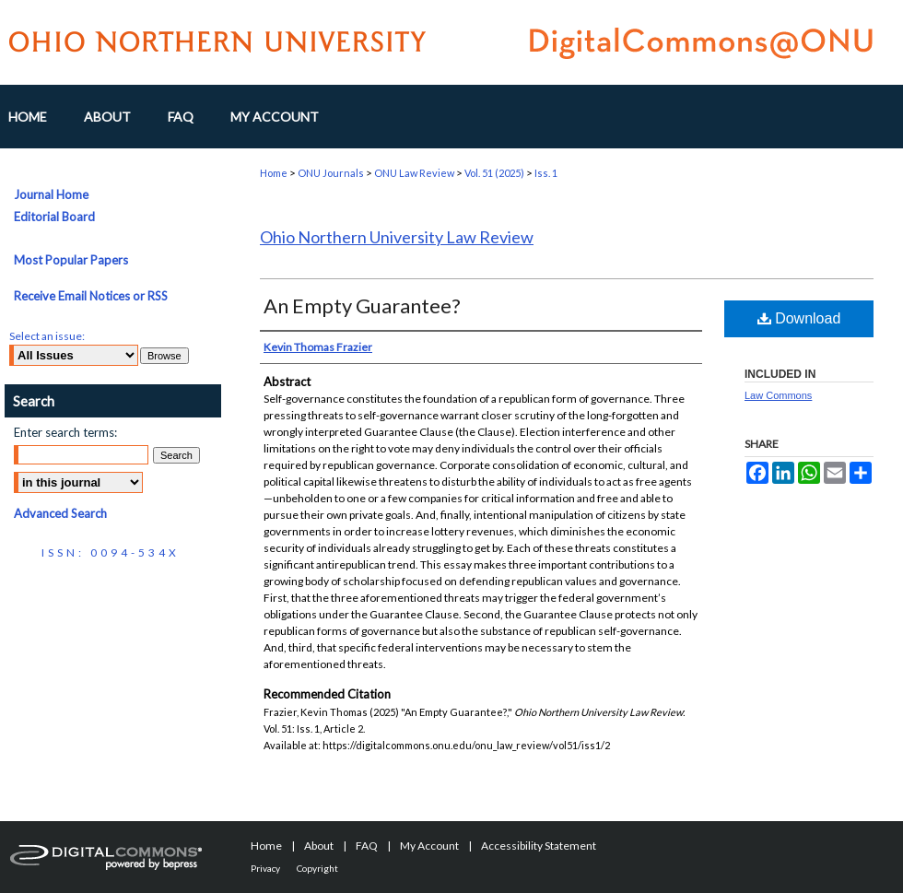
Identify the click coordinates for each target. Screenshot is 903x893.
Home (273, 173)
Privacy (265, 868)
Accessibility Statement (538, 845)
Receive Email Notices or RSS (91, 295)
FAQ (367, 845)
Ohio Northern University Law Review (397, 237)
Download (799, 318)
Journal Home (51, 194)
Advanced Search (60, 513)
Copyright (317, 868)
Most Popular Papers (71, 260)
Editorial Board (54, 216)
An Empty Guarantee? (362, 305)
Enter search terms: (65, 432)
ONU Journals (331, 173)
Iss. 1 (545, 173)
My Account (429, 845)
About (319, 845)
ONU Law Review (414, 173)
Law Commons (778, 395)
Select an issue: (47, 336)
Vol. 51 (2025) (494, 173)
